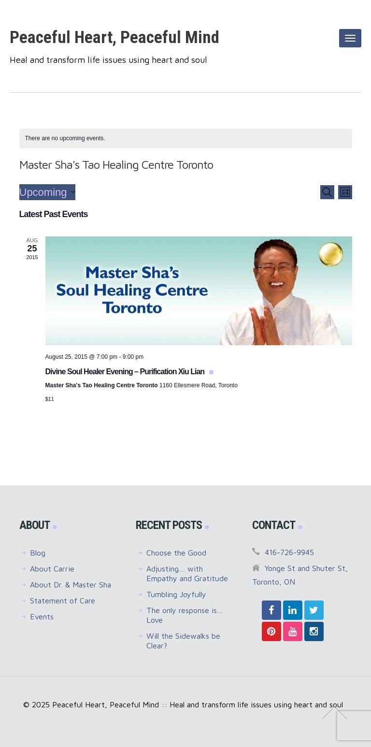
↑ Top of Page (334, 712)
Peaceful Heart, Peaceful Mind (114, 37)
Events (42, 616)
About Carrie (52, 568)
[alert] (185, 138)
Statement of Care (62, 600)
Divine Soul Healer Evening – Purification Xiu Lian (125, 371)
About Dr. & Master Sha (70, 584)
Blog (37, 552)
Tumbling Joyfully (176, 594)
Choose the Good (176, 552)
